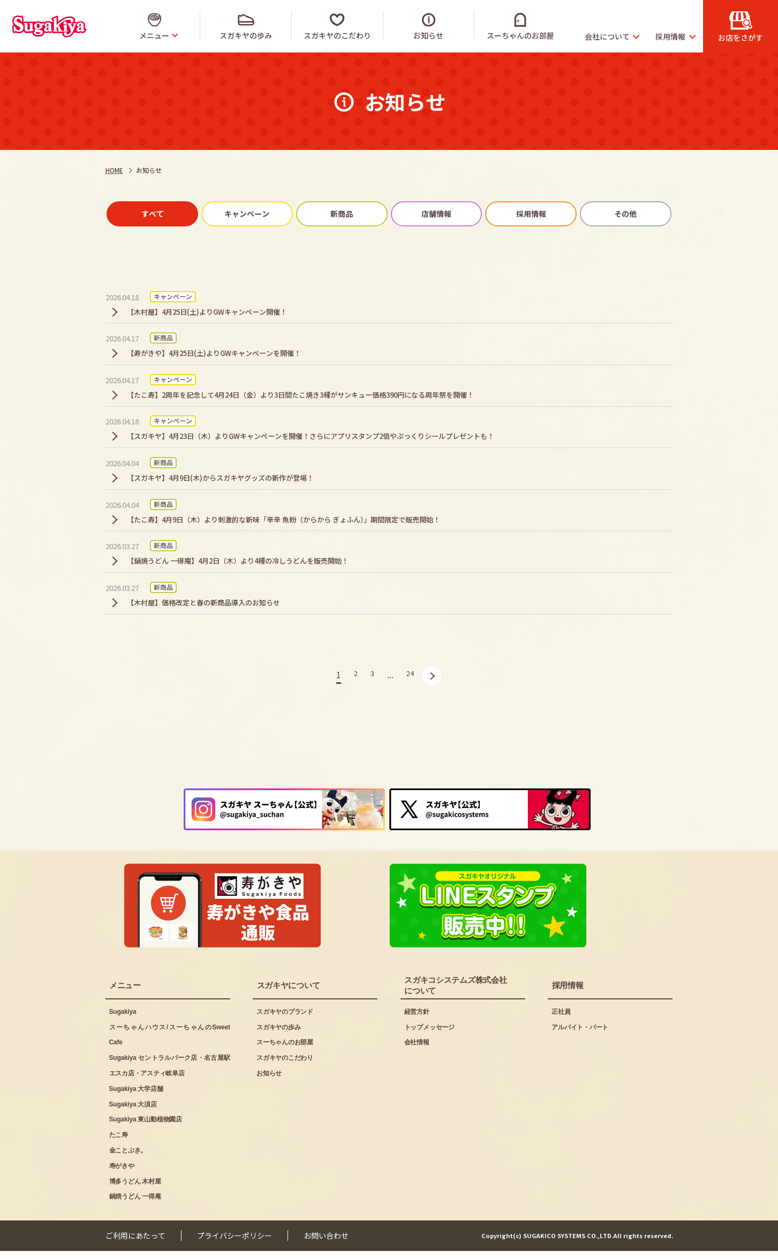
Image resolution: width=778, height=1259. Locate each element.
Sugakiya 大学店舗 (136, 1097)
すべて (168, 215)
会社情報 (416, 1050)
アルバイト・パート (580, 1034)
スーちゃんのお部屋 (284, 1050)
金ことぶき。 (128, 1158)
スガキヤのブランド (284, 1019)
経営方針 (416, 1019)
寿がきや (121, 1174)
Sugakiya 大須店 (133, 1112)
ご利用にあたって (135, 1243)
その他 (610, 215)
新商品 (345, 215)
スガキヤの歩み (278, 1034)
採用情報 (522, 215)
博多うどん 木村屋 (135, 1189)
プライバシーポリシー (234, 1243)
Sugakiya (123, 1019)
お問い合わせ (326, 1243)
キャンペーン (256, 215)
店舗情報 (433, 215)
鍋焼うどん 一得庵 (135, 1204)
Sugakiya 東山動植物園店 (145, 1127)
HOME (114, 170)
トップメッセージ (429, 1034)
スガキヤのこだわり (284, 1066)
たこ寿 (118, 1143)
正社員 (561, 1019)
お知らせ (269, 1081)
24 (411, 722)
